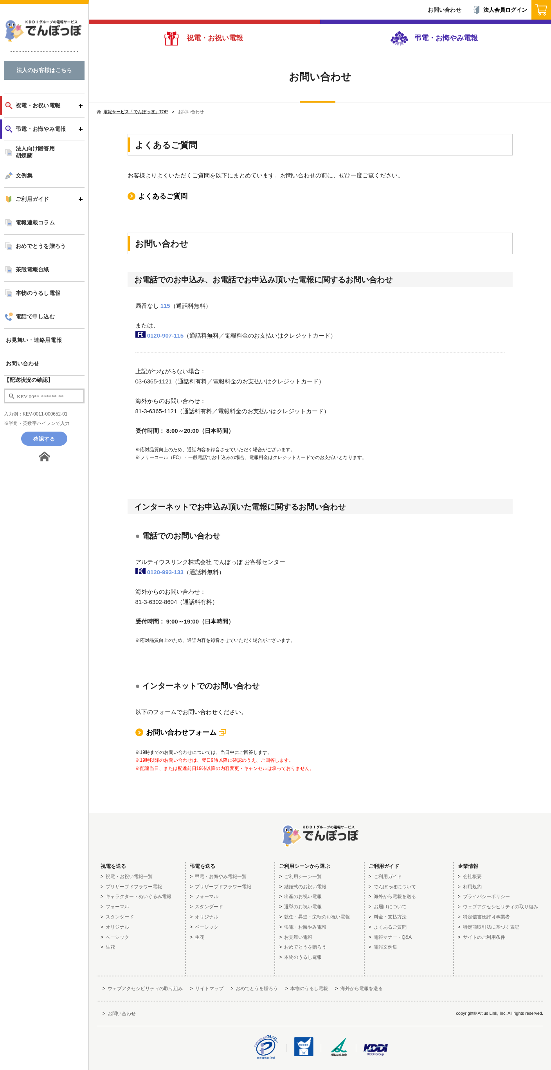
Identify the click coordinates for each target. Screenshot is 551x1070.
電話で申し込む (35, 317)
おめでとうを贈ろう (41, 246)
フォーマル (117, 906)
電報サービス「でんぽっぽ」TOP (132, 111)
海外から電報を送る (395, 896)
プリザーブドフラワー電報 (134, 886)
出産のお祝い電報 (303, 896)
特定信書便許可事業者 (486, 917)
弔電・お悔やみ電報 (445, 38)
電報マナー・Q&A (393, 937)
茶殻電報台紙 (32, 270)
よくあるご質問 (162, 196)
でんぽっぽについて (395, 886)
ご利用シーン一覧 (303, 876)
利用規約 (472, 886)
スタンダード (120, 917)
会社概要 (472, 876)
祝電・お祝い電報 (214, 38)
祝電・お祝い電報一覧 (129, 876)
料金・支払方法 (390, 917)
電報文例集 (385, 947)
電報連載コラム (35, 223)
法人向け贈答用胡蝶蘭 (35, 152)
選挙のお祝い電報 (303, 906)
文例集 (24, 176)
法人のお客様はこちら (44, 70)
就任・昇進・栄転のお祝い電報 (317, 917)
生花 (110, 947)
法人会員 (499, 10)
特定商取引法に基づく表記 (491, 927)
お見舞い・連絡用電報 (34, 340)
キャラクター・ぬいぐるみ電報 (138, 896)
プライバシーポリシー (486, 896)
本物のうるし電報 (38, 293)
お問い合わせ (23, 364)
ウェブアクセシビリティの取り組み (500, 906)
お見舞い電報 (298, 937)
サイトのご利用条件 (484, 937)
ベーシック (117, 937)
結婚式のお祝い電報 (305, 886)
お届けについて (390, 906)
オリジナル (117, 927)
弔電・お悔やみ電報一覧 (221, 876)
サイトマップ (209, 988)
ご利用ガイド (32, 199)
